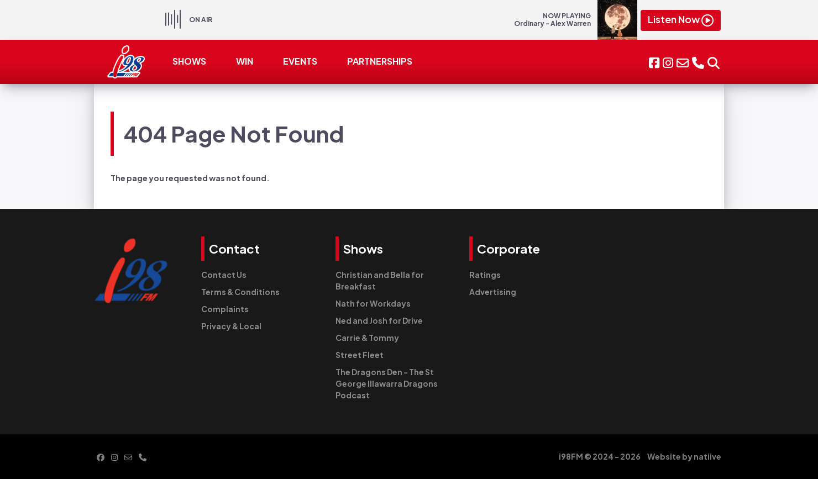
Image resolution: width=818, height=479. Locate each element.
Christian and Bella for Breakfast (379, 280)
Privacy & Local (231, 326)
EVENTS (300, 61)
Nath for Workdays (373, 303)
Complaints (225, 309)
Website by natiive (684, 456)
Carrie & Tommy (367, 338)
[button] (713, 61)
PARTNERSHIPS (379, 61)
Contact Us (224, 275)
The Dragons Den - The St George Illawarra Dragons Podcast (386, 383)
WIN (244, 61)
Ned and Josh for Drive (379, 320)
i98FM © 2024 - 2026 (600, 456)
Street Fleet (359, 355)
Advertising (492, 292)
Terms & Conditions (240, 292)
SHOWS (189, 61)
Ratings (485, 275)
